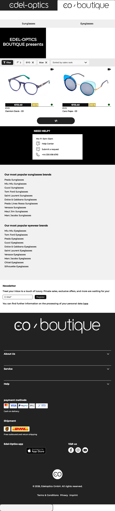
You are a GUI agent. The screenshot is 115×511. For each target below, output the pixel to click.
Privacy (64, 495)
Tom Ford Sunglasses (16, 191)
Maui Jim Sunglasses (16, 211)
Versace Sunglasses (15, 207)
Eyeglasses (86, 23)
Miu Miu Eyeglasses (15, 230)
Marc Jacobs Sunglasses (17, 215)
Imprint (73, 495)
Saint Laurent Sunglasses (18, 195)
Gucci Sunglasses (14, 187)
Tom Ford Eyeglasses (16, 234)
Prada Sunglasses (14, 179)
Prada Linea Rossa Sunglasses (21, 203)
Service (57, 368)
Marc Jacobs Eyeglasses (17, 258)
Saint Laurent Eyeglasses (18, 250)
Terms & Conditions (48, 495)
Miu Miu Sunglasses (15, 183)
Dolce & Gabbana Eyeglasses (20, 246)
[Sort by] (70, 62)
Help (57, 383)
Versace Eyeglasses (15, 254)
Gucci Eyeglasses (13, 242)
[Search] (19, 15)
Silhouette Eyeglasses (16, 266)
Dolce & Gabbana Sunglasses (20, 199)
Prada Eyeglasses (14, 238)
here (85, 303)
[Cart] (96, 15)
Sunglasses (28, 23)
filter (6, 63)
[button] (29, 5)
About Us (57, 353)
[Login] (57, 15)
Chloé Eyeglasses (14, 262)
